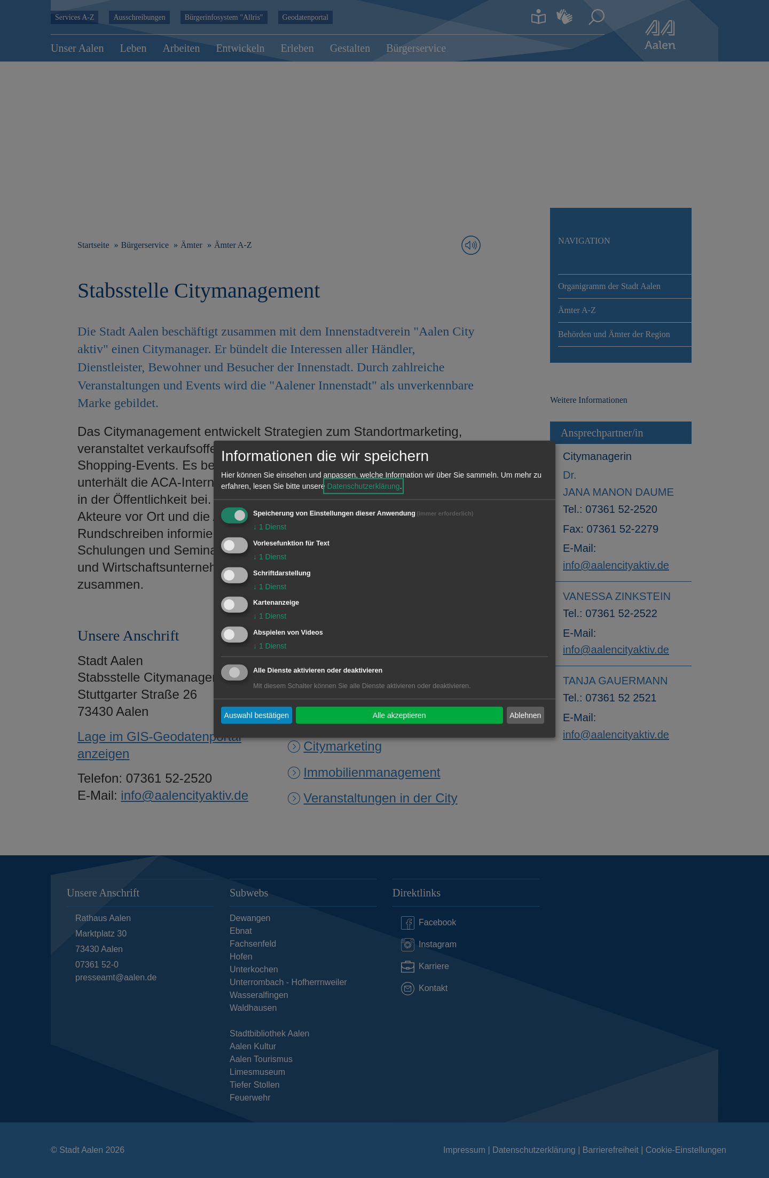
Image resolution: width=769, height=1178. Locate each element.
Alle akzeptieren (399, 715)
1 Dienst (269, 526)
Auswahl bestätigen (256, 715)
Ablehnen (525, 715)
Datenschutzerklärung (363, 486)
